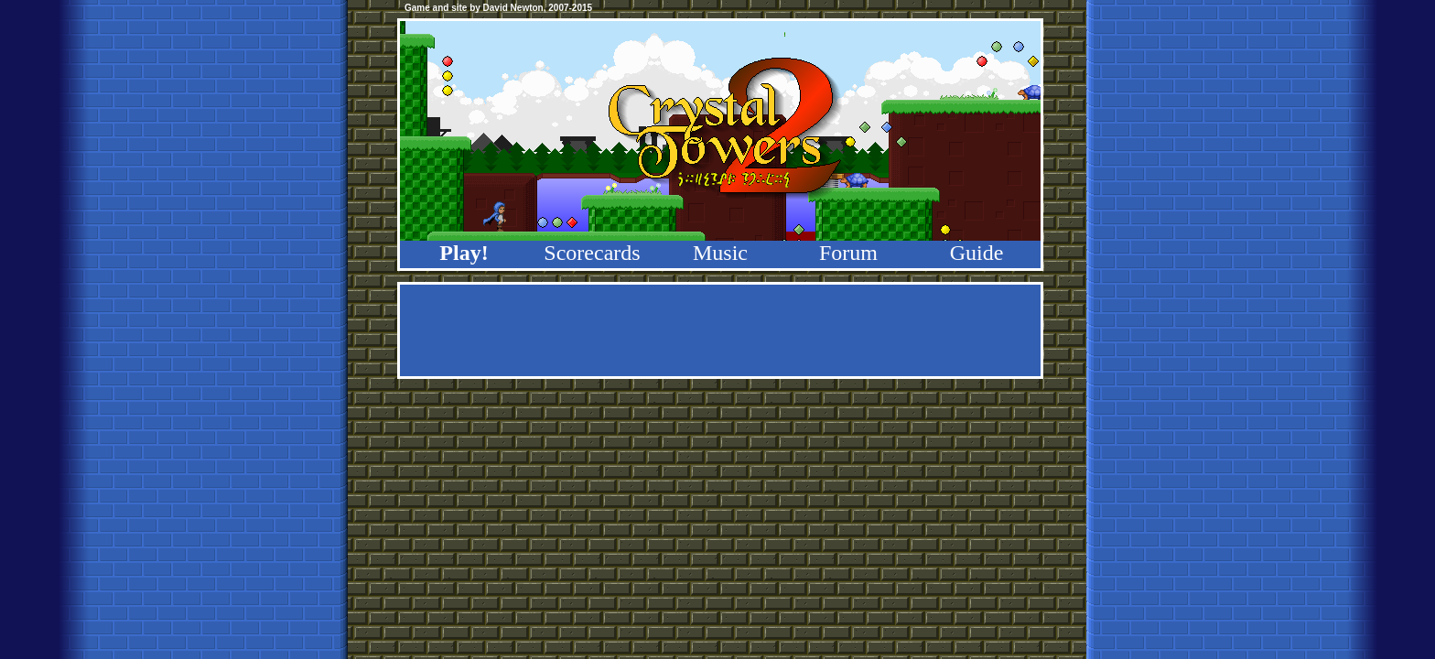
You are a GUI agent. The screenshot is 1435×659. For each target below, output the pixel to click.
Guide (977, 253)
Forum (848, 253)
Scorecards (592, 253)
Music (720, 253)
